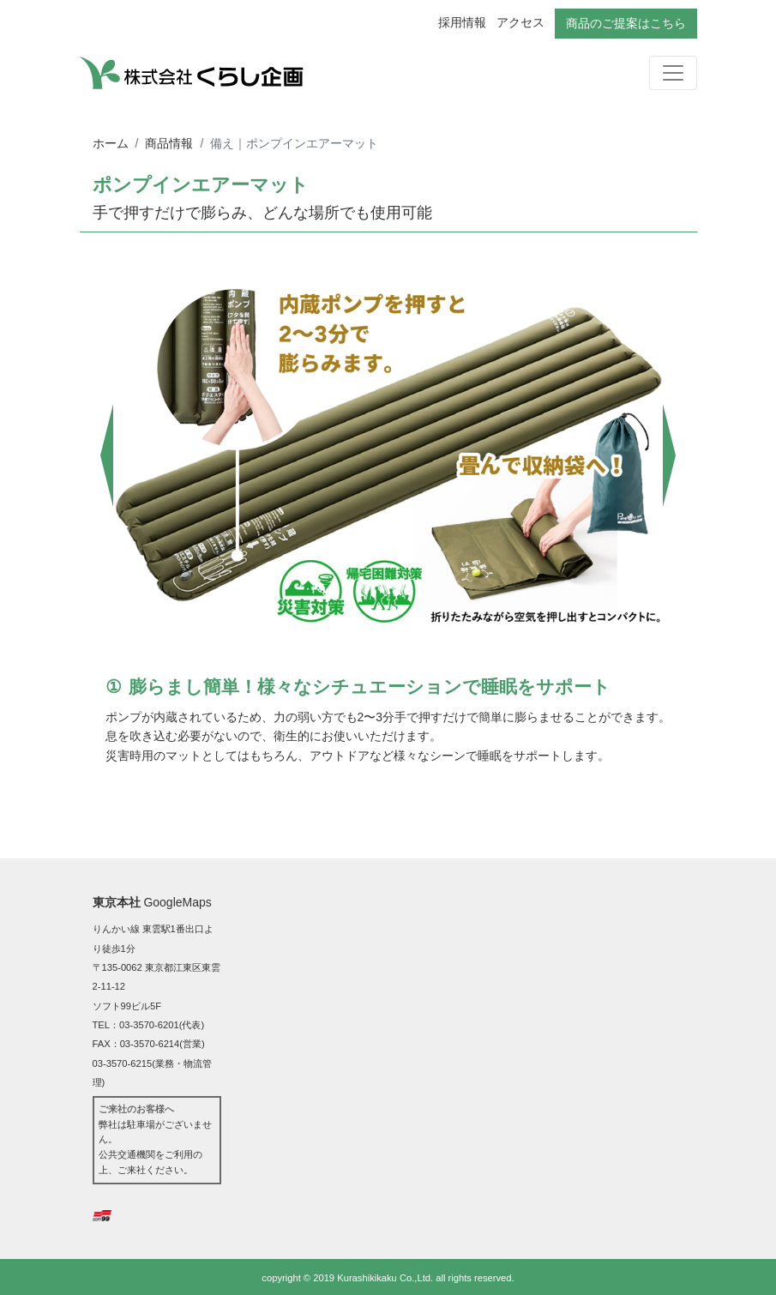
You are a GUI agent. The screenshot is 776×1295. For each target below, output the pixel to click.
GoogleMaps (177, 902)
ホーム (111, 143)
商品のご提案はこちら (626, 23)
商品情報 (169, 143)
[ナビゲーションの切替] (673, 73)
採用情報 (462, 22)
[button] (108, 455)
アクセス (520, 22)
